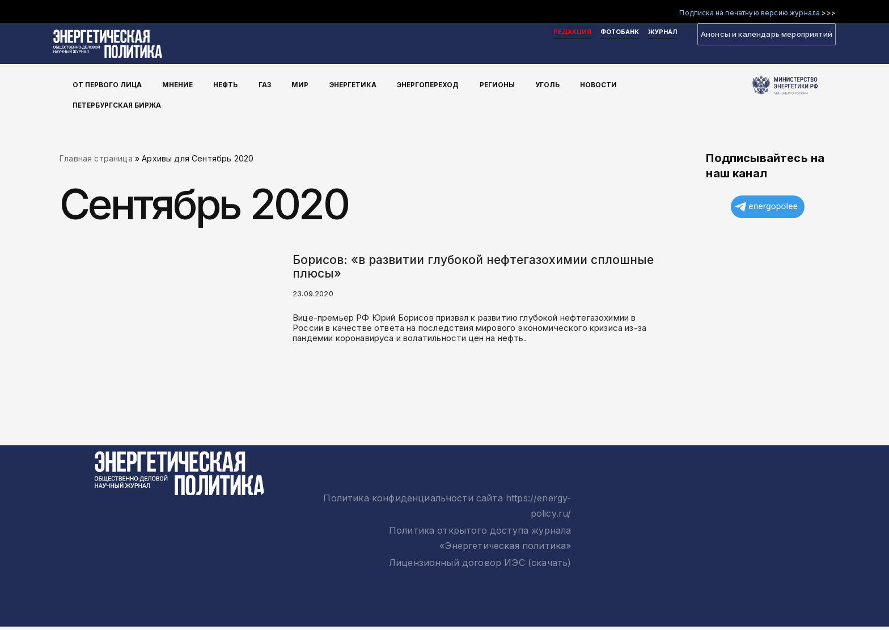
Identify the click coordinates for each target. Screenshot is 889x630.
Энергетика (354, 84)
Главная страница (96, 160)
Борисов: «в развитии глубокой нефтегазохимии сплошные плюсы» (473, 268)
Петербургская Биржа (124, 100)
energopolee (766, 210)
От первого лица (113, 84)
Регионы (502, 84)
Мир (302, 84)
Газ (270, 84)
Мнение (184, 84)
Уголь (552, 84)
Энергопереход (431, 84)
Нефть (231, 84)
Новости (602, 84)
